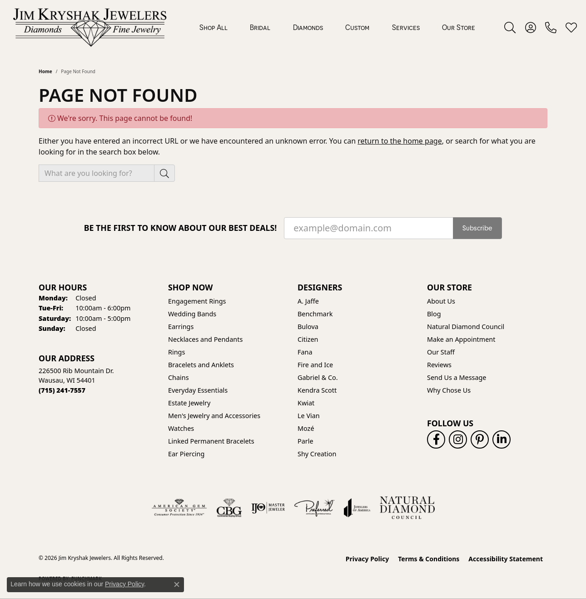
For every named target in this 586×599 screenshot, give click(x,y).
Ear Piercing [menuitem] (186, 453)
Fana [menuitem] (305, 352)
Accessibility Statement (505, 558)
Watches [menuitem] (181, 428)
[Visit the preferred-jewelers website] (314, 507)
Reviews (439, 364)
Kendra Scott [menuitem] (317, 390)
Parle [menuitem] (305, 441)
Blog (434, 313)
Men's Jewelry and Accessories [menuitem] (214, 415)
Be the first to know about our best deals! (180, 228)
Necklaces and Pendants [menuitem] (205, 339)
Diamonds (308, 27)
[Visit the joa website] (357, 507)
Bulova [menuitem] (308, 326)
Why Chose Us (449, 390)
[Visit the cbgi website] (229, 507)
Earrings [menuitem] (181, 326)
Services (406, 27)
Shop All (213, 27)
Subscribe (477, 228)
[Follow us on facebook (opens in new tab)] (436, 439)
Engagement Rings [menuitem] (197, 301)
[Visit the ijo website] (268, 507)
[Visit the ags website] (179, 507)
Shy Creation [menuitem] (317, 453)
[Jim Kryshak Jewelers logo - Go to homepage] (90, 27)
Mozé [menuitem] (306, 428)
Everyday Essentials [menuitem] (198, 390)
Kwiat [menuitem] (306, 403)
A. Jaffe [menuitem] (308, 301)
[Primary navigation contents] (337, 27)
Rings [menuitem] (176, 352)
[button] (510, 27)
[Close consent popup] (176, 584)
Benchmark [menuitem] (315, 313)
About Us (441, 301)
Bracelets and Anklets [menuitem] (201, 364)
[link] (550, 27)
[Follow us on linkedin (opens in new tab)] (501, 439)
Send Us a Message (456, 377)
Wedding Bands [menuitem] (192, 313)
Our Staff (441, 352)
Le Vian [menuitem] (309, 415)
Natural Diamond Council (465, 326)
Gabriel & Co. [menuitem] (318, 377)
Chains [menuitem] (178, 377)
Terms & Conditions (428, 558)
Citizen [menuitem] (308, 339)
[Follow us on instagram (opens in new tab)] (458, 439)
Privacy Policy (367, 558)
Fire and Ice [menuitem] (315, 364)
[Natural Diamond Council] (407, 507)
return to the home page (400, 141)
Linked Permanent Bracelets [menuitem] (211, 441)
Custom (357, 27)
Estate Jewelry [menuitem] (189, 403)
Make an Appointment (461, 339)
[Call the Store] (62, 390)
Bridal (260, 27)
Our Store (458, 27)
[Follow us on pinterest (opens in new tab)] (480, 439)
